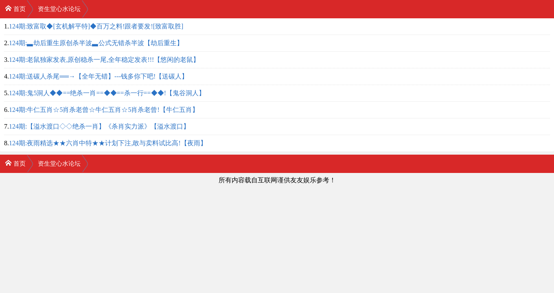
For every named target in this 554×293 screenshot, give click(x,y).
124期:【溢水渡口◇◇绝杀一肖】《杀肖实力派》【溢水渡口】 (99, 126)
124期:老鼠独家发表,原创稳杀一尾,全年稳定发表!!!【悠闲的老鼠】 (104, 59)
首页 (15, 8)
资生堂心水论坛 (59, 9)
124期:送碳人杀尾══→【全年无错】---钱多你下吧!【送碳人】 (98, 76)
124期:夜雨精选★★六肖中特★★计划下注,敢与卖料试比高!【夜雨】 (108, 143)
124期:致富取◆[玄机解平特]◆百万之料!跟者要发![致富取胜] (96, 26)
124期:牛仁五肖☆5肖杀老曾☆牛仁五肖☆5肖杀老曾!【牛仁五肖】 (104, 109)
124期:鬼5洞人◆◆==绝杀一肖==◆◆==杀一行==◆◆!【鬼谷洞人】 (107, 93)
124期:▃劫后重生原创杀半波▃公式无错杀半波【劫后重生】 (96, 42)
